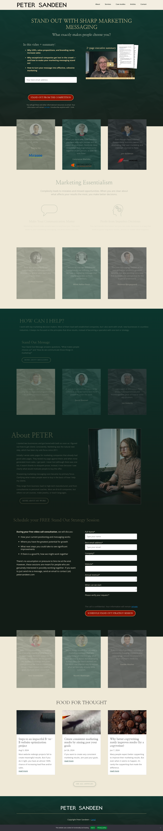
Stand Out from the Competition (51, 97)
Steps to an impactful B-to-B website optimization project (36, 742)
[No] (160, 828)
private (47, 107)
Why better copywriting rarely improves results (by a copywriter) (127, 742)
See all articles (84, 784)
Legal (93, 819)
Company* (89, 553)
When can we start (93, 585)
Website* (89, 564)
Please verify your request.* (97, 595)
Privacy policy (102, 828)
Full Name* (90, 532)
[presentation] (51, 88)
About (97, 4)
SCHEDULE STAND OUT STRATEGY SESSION (110, 613)
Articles (133, 4)
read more (23, 771)
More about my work (34, 501)
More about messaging (36, 360)
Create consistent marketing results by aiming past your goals (81, 742)
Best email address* (94, 542)
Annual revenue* (92, 575)
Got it (92, 828)
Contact (143, 4)
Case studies (120, 4)
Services (108, 4)
